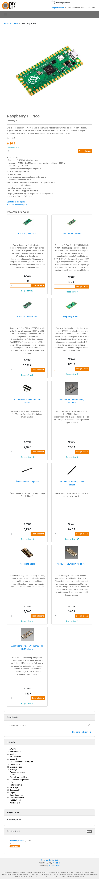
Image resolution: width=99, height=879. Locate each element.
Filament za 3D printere (19, 780)
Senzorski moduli (17, 798)
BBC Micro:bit (15, 757)
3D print (13, 793)
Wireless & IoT (15, 803)
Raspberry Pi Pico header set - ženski (27, 401)
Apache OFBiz (54, 866)
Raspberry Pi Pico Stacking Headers (71, 401)
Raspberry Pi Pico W (72, 233)
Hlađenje (13, 769)
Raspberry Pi (15, 790)
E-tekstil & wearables (18, 777)
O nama (44, 860)
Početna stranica (11, 23)
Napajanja (14, 787)
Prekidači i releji (16, 800)
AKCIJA (13, 749)
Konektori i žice (16, 767)
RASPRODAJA (15, 752)
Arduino (13, 754)
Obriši (89, 831)
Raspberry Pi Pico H (27, 233)
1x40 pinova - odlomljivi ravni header (72, 483)
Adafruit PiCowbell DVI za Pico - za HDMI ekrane (27, 647)
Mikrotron (56, 863)
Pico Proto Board (27, 564)
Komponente (15, 764)
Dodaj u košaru (85, 151)
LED (11, 782)
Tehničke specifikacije (16, 205)
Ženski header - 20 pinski (27, 481)
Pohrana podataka (17, 772)
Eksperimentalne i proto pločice (22, 762)
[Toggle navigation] (5, 14)
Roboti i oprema (16, 795)
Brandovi (13, 759)
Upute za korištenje (15, 202)
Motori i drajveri (16, 785)
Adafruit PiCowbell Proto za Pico (72, 564)
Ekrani (12, 775)
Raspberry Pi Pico (20, 841)
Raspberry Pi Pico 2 (72, 316)
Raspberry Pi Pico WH (27, 316)
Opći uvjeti (53, 860)
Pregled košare (57, 8)
